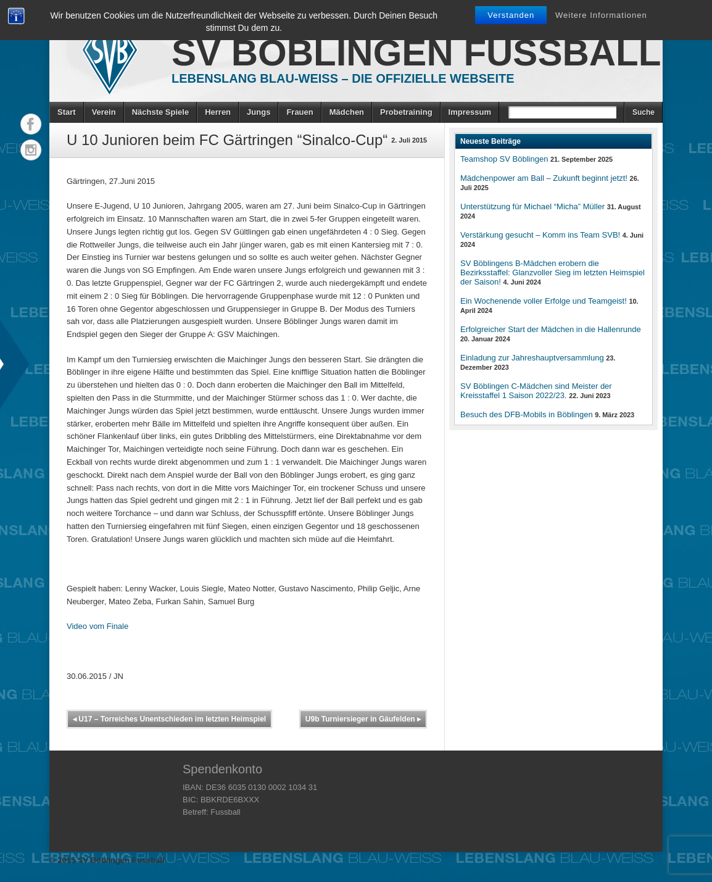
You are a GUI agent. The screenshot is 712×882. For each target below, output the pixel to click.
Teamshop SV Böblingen (504, 159)
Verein (104, 112)
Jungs (258, 112)
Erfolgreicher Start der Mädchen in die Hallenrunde (550, 329)
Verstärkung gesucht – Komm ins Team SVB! (540, 234)
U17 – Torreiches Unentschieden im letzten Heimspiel (169, 719)
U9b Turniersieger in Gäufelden (363, 719)
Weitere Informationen (601, 15)
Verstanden (510, 15)
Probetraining (406, 112)
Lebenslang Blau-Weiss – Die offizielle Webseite (343, 78)
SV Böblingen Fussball (416, 52)
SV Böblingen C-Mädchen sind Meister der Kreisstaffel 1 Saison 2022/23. (536, 390)
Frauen (299, 112)
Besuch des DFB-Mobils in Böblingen (526, 414)
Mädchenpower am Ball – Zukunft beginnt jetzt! (543, 178)
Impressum (470, 112)
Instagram (31, 150)
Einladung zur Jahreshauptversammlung (532, 357)
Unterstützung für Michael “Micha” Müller (532, 206)
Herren (218, 112)
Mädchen (346, 112)
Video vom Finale (97, 626)
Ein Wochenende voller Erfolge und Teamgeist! (543, 301)
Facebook (31, 124)
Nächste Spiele (160, 112)
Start (66, 112)
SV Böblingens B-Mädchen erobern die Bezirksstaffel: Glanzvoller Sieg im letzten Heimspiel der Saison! (552, 272)
